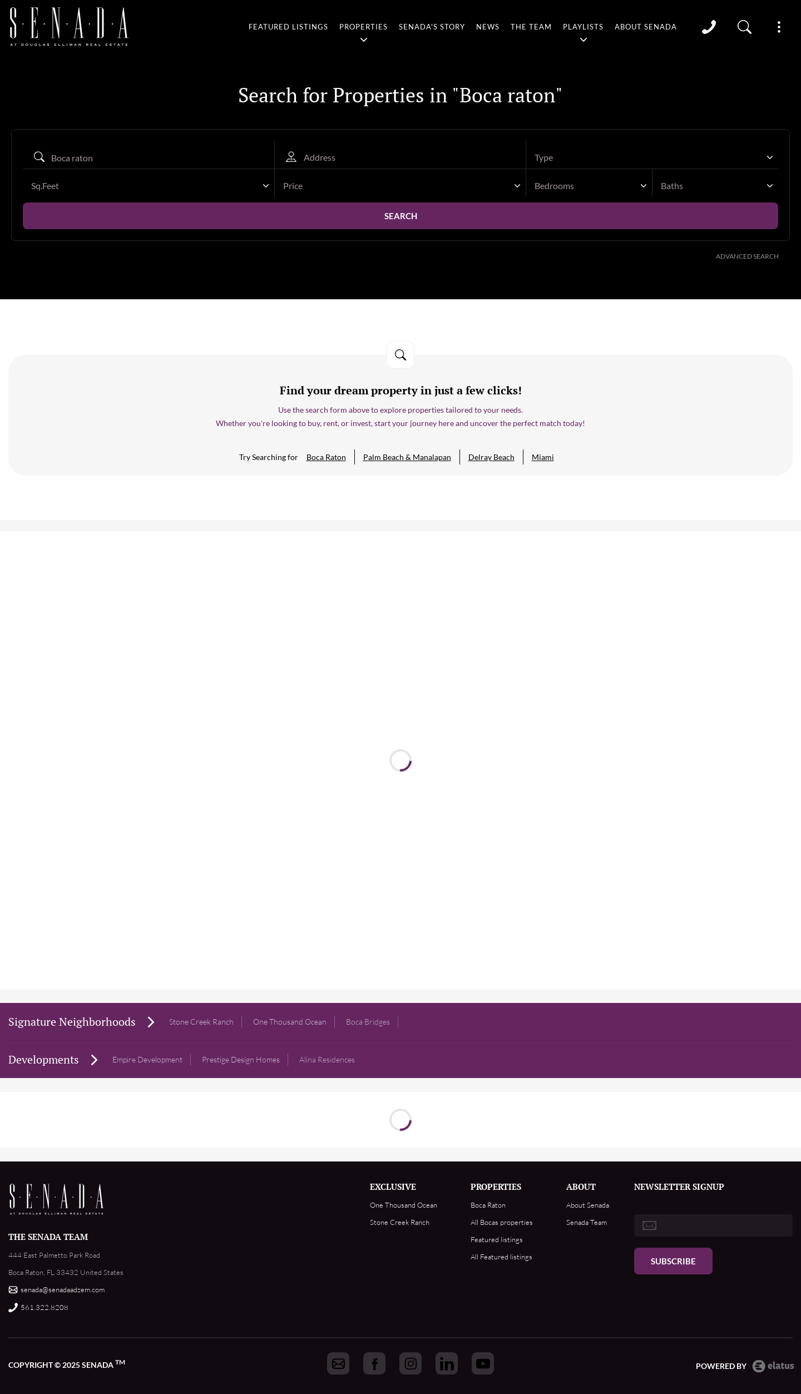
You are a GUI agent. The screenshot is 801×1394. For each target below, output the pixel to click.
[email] (713, 1225)
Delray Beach (491, 457)
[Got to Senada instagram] (410, 1363)
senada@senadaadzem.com (63, 1289)
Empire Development (147, 1059)
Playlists (583, 26)
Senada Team (586, 1222)
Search (400, 216)
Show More (779, 26)
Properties (362, 26)
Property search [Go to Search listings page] (744, 26)
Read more (400, 744)
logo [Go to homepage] (66, 26)
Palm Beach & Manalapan (407, 457)
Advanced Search (747, 256)
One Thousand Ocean (403, 1204)
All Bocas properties (502, 1222)
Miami (543, 457)
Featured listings (287, 26)
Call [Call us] (709, 26)
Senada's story (431, 26)
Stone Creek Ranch (201, 1021)
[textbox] (646, 157)
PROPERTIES (496, 1186)
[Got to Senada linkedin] (447, 1363)
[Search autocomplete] (148, 157)
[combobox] (652, 157)
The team (531, 26)
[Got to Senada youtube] (483, 1363)
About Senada (646, 26)
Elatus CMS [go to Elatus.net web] (773, 1366)
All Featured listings (501, 1256)
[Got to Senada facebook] (374, 1363)
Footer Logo (57, 1199)
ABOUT (581, 1186)
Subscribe (673, 1261)
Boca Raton (326, 457)
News (487, 26)
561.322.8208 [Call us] (44, 1307)
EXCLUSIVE (393, 1186)
